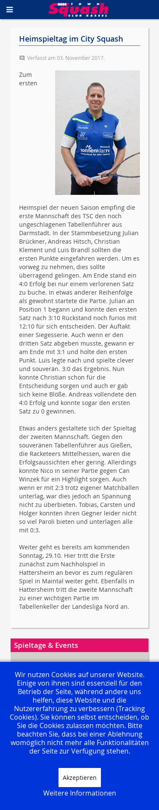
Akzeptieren (80, 777)
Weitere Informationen (79, 793)
